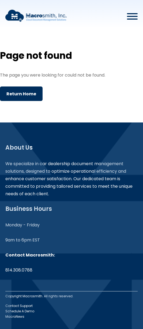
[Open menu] (132, 15)
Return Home (21, 94)
